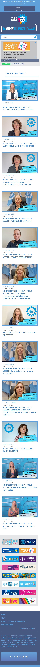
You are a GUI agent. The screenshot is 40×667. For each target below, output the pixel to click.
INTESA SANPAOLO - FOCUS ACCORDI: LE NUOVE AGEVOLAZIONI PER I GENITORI (19, 144)
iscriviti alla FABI (19, 656)
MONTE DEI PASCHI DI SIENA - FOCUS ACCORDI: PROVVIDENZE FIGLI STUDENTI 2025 (19, 526)
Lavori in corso (19, 60)
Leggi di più (19, 7)
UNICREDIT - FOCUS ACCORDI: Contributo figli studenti (19, 333)
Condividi (6, 63)
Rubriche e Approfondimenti (13, 621)
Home (3, 614)
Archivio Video (7, 625)
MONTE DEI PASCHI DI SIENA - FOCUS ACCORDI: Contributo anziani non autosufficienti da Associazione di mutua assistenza (19, 411)
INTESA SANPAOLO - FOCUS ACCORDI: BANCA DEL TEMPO (18, 449)
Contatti (32, 628)
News (3, 618)
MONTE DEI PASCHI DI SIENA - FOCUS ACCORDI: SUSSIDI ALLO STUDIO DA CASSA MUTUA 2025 (20, 487)
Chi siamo (23, 628)
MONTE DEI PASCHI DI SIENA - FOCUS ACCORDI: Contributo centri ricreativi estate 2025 (18, 371)
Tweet (12, 64)
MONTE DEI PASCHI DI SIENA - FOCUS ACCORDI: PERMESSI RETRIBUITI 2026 (17, 255)
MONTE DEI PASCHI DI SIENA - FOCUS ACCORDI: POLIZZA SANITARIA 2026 (17, 219)
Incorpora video (18, 63)
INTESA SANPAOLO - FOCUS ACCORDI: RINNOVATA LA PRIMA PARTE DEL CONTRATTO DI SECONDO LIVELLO (18, 182)
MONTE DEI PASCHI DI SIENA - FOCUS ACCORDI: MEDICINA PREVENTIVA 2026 (18, 108)
